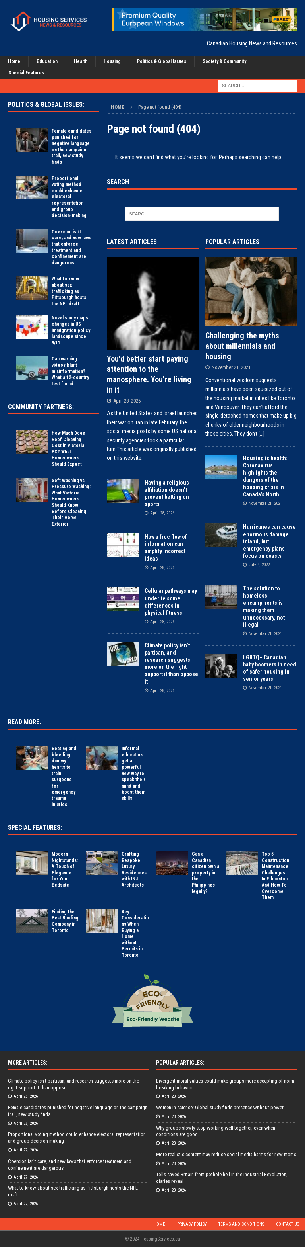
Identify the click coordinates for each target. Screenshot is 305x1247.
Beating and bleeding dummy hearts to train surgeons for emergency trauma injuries (64, 776)
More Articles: (28, 1062)
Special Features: (35, 827)
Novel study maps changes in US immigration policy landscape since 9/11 (71, 330)
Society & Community (224, 61)
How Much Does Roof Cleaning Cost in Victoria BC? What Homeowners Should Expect (68, 448)
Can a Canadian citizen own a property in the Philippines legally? (205, 872)
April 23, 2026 (174, 1096)
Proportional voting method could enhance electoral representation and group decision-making (69, 197)
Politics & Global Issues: (46, 104)
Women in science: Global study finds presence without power (220, 1107)
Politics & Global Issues (161, 61)
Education (47, 61)
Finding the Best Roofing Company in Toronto (65, 921)
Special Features (26, 73)
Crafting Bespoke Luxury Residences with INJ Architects (134, 869)
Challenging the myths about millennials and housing (242, 346)
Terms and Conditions (241, 1224)
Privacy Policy (192, 1224)
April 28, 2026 (127, 401)
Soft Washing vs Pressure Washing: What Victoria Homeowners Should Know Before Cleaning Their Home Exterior (71, 502)
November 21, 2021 (231, 367)
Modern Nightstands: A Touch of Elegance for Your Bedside (65, 869)
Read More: (24, 722)
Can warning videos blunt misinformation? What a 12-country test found (70, 371)
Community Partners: (41, 406)
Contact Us (287, 1224)
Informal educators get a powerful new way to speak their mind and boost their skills (133, 773)
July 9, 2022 (259, 564)
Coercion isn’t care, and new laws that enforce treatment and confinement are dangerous (71, 247)
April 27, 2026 (26, 1150)
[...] (261, 433)
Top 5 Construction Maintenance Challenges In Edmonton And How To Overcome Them (275, 875)
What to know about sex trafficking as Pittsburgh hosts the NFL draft (69, 291)
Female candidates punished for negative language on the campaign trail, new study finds (71, 146)
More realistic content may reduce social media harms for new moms (226, 1154)
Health (80, 61)
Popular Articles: (180, 1062)
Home (14, 61)
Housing (112, 61)
